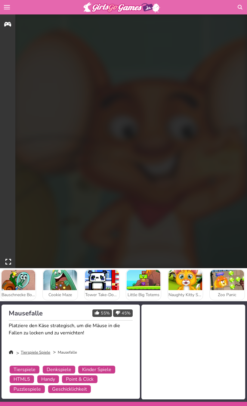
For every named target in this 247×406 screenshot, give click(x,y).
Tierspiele (25, 369)
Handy (48, 379)
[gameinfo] (7, 25)
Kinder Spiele (96, 369)
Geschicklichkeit (69, 389)
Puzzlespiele (27, 389)
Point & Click (80, 379)
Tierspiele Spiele (35, 352)
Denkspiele (59, 369)
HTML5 (22, 379)
